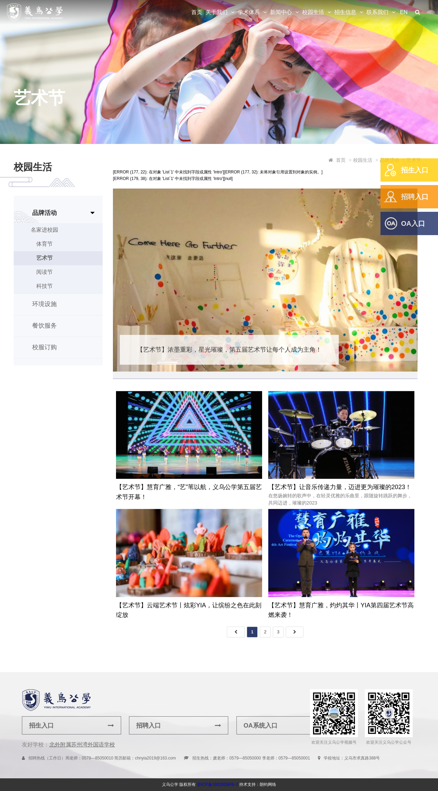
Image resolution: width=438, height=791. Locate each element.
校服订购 (44, 347)
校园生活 (313, 12)
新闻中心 (281, 12)
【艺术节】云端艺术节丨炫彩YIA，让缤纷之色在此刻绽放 (188, 613)
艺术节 (44, 258)
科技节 (44, 286)
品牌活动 (44, 212)
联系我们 (377, 12)
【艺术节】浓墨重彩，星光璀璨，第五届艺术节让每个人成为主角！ (229, 352)
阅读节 (44, 272)
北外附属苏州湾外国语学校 (82, 744)
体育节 (44, 244)
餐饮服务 (44, 325)
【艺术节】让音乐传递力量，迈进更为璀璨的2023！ (339, 490)
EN (404, 12)
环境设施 (44, 304)
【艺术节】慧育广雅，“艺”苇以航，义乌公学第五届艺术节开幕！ (189, 495)
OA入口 (413, 223)
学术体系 (249, 12)
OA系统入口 (286, 725)
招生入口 (414, 170)
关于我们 (217, 12)
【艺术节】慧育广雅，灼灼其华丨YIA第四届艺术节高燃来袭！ (341, 613)
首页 (196, 12)
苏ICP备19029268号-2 (217, 784)
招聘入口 (414, 196)
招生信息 (345, 12)
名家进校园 (44, 230)
